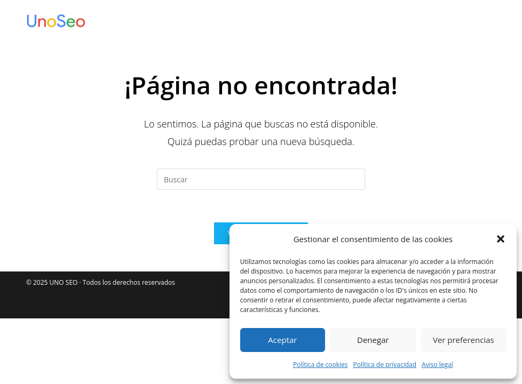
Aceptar (282, 339)
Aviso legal (437, 364)
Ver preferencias (463, 339)
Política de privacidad (384, 364)
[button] (500, 239)
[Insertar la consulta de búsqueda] (261, 179)
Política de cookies (320, 364)
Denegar (373, 339)
